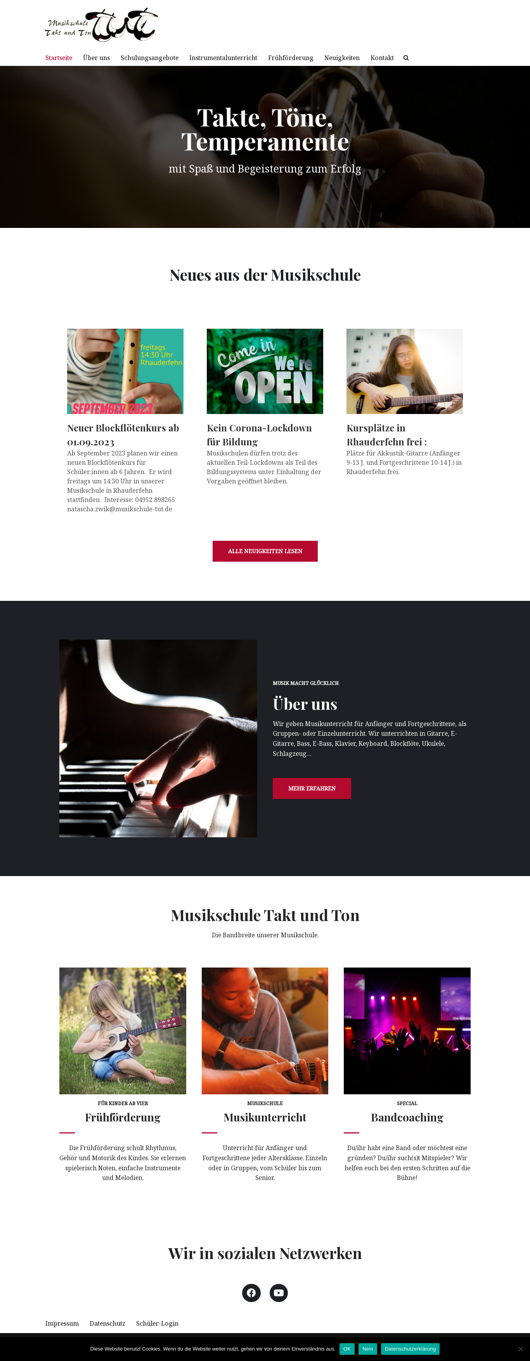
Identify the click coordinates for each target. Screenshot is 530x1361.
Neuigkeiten (363, 57)
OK (347, 1349)
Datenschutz (111, 1331)
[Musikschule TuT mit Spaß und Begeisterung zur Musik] (102, 25)
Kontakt (405, 57)
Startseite (60, 57)
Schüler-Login (164, 1331)
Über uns (101, 57)
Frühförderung (309, 57)
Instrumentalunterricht (237, 57)
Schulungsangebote (157, 57)
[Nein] (520, 1349)
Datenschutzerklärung (410, 1349)
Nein (367, 1349)
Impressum (63, 1331)
